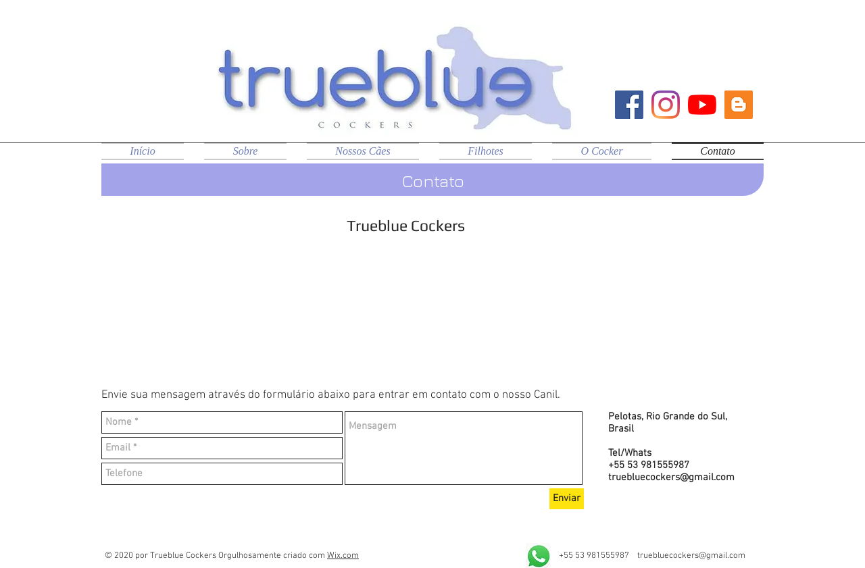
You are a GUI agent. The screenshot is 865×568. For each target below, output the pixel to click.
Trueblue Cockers (406, 225)
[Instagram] (665, 105)
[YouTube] (702, 105)
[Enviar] (566, 498)
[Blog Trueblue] (738, 105)
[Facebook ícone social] (629, 105)
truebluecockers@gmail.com (671, 477)
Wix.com (343, 555)
